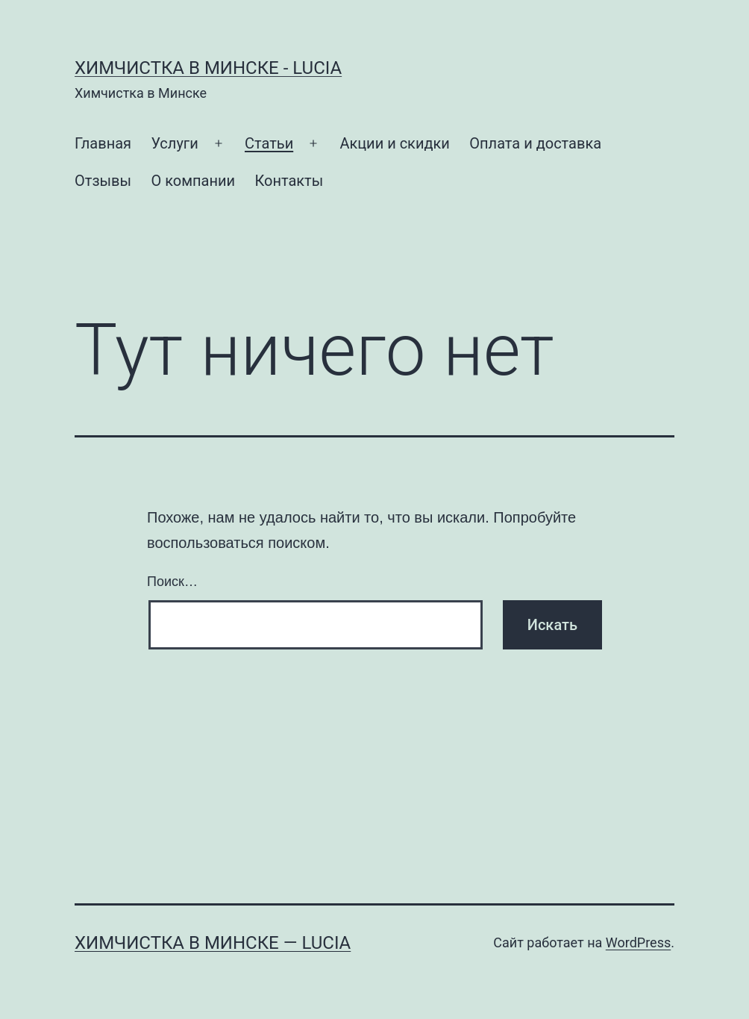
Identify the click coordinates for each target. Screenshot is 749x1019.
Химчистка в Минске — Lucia (213, 942)
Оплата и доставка (535, 143)
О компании (193, 181)
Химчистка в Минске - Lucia (208, 67)
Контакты (288, 181)
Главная (103, 143)
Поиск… (172, 581)
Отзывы (103, 181)
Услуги (174, 143)
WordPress (638, 942)
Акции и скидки (394, 143)
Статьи (269, 143)
